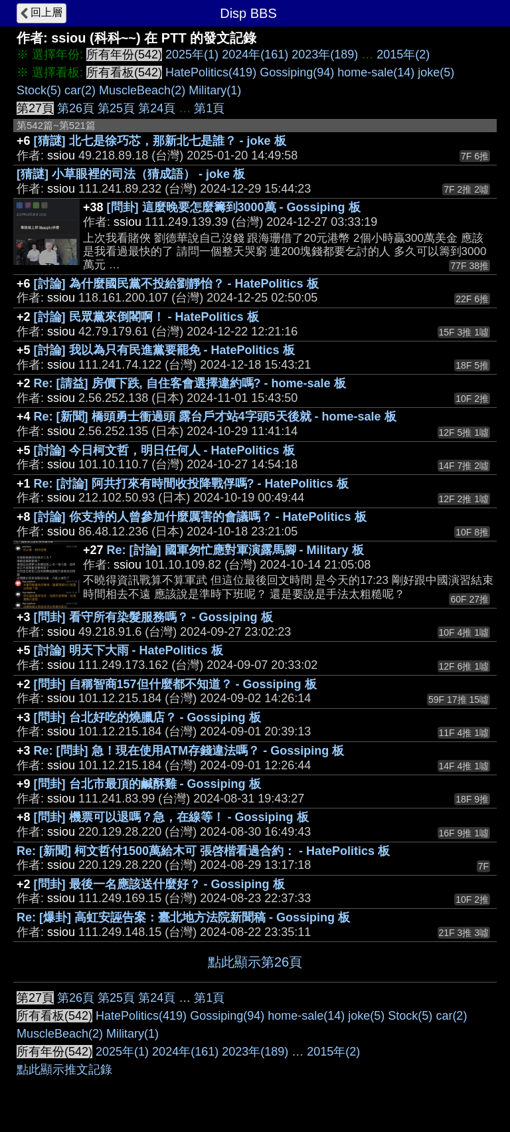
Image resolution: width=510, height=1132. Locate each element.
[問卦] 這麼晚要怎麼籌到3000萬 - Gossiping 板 (234, 207)
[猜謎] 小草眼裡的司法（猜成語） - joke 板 (131, 174)
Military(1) (215, 90)
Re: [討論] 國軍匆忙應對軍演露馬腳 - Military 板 (235, 550)
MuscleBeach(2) (142, 90)
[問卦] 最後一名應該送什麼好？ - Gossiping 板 (159, 884)
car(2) (80, 90)
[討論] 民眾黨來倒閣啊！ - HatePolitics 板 (146, 317)
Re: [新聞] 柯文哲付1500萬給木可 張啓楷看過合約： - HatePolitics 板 (203, 851)
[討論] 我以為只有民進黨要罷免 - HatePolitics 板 (164, 350)
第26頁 (75, 108)
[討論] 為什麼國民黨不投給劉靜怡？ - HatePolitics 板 (176, 283)
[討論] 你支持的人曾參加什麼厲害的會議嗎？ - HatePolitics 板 (200, 516)
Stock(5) (39, 90)
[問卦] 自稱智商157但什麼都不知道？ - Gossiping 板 (175, 684)
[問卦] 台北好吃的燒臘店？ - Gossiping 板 (147, 717)
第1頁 (209, 108)
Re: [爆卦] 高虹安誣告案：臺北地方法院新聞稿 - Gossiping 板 (183, 917)
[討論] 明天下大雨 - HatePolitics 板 (128, 650)
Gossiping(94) (297, 72)
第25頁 (116, 108)
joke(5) (436, 72)
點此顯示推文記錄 (64, 1069)
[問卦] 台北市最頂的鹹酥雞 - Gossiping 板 (147, 784)
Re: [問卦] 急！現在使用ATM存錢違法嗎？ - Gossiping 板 (189, 750)
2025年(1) (191, 54)
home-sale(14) (375, 72)
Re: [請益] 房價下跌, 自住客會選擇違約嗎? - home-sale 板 (190, 383)
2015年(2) (403, 54)
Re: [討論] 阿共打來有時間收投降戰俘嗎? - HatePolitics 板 (191, 483)
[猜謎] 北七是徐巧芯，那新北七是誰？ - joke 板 (160, 140)
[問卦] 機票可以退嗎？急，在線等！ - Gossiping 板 (171, 817)
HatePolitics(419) (210, 72)
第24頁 (156, 108)
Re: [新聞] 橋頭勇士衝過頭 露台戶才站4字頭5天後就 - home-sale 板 (215, 416)
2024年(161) (255, 54)
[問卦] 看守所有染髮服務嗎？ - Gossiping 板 (153, 617)
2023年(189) (325, 54)
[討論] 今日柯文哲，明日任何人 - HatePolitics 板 (164, 450)
